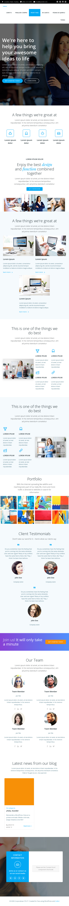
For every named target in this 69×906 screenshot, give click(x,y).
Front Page (35, 12)
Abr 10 (10, 827)
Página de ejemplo (59, 12)
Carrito (9, 12)
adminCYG (11, 825)
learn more (8, 272)
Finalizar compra (21, 12)
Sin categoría (10, 808)
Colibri (57, 901)
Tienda (62, 20)
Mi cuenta (45, 12)
